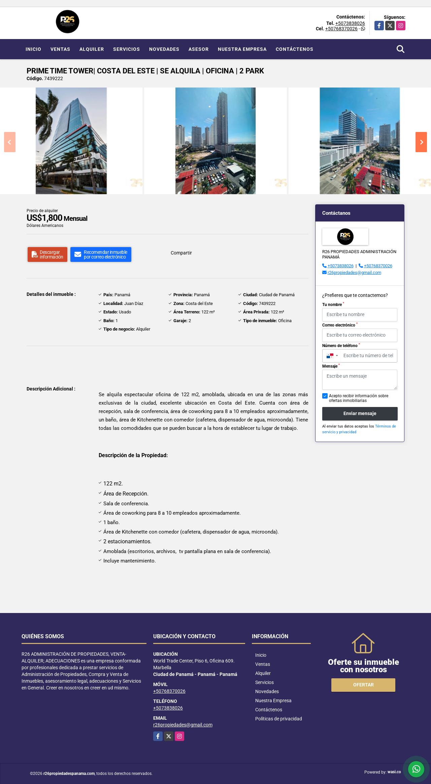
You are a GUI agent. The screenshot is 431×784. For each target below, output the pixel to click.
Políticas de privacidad (278, 718)
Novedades (164, 49)
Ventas (60, 49)
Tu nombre (333, 304)
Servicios (126, 49)
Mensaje (331, 366)
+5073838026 (350, 23)
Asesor (199, 49)
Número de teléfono (341, 345)
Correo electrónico (340, 325)
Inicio (33, 49)
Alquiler (91, 49)
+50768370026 (341, 28)
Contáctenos (294, 49)
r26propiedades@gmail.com (354, 272)
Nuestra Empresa (242, 49)
